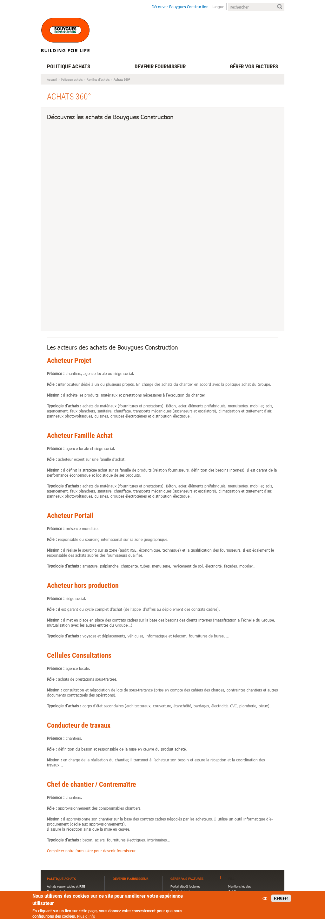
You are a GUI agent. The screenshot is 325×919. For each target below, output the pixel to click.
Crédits (233, 891)
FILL (231, 879)
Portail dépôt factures (185, 886)
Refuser (281, 900)
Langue (218, 6)
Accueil (52, 79)
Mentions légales (239, 886)
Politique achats (68, 66)
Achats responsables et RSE (66, 886)
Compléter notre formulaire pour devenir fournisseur (91, 850)
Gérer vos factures (254, 66)
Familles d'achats (98, 79)
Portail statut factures (185, 891)
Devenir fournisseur (160, 66)
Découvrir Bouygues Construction (180, 6)
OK (264, 900)
